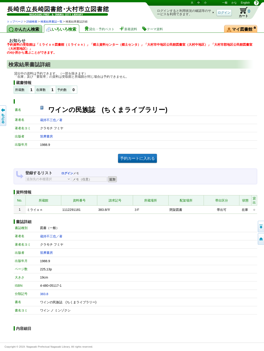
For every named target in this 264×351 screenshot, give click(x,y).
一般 (225, 2)
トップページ (15, 21)
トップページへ (260, 239)
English (245, 2)
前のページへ (3, 115)
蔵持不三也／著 (51, 120)
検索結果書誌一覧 (51, 21)
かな (234, 2)
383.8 (44, 294)
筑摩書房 (46, 136)
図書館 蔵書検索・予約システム (54, 9)
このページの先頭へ (260, 226)
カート (242, 12)
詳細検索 (31, 21)
